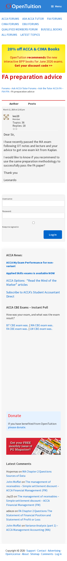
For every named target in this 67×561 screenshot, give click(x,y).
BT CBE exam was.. (17, 325)
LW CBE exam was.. (41, 329)
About (25, 554)
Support (31, 550)
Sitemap (34, 554)
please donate (16, 427)
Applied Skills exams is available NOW (30, 273)
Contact (41, 550)
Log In (53, 234)
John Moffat (13, 482)
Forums (6, 88)
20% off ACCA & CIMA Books (33, 49)
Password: (6, 211)
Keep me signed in (10, 227)
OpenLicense (13, 554)
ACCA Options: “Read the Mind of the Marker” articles (31, 282)
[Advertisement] (33, 371)
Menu (58, 6)
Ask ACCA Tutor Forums (24, 88)
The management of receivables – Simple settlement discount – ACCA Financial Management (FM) (32, 486)
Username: (7, 198)
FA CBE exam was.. (17, 329)
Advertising (54, 550)
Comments (47, 554)
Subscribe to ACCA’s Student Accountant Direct (33, 294)
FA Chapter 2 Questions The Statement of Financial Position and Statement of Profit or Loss (29, 515)
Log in (58, 554)
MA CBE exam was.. (42, 325)
